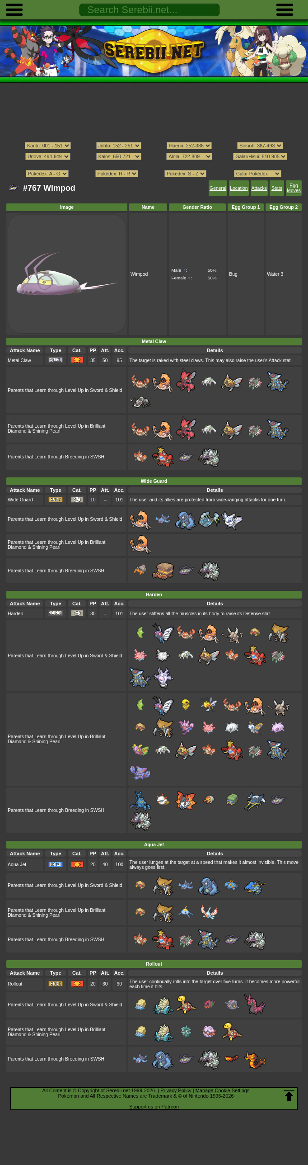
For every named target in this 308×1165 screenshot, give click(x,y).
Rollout (15, 983)
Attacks (259, 188)
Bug (233, 274)
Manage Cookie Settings (223, 1090)
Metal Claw (19, 360)
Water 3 (275, 274)
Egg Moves (294, 188)
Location (238, 188)
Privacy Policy (175, 1090)
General (218, 188)
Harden (15, 613)
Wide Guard (20, 499)
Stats (276, 188)
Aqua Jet (17, 864)
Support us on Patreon (154, 1106)
